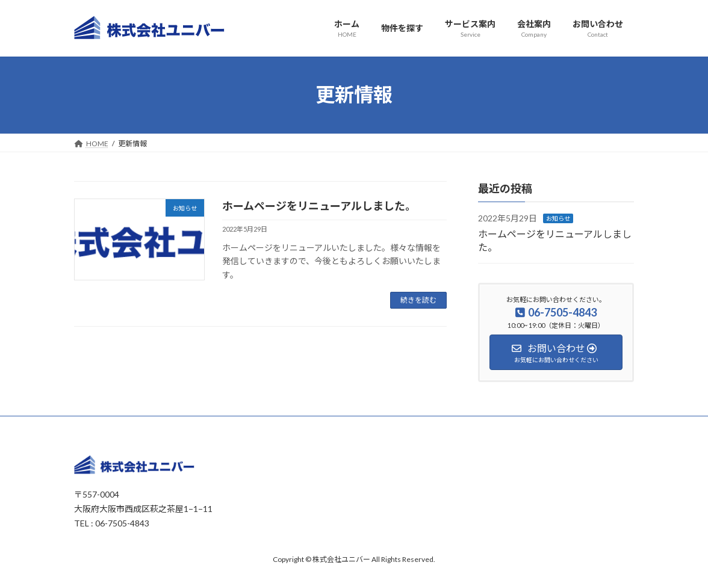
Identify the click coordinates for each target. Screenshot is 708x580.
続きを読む (418, 299)
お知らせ (558, 218)
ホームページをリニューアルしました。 (319, 205)
